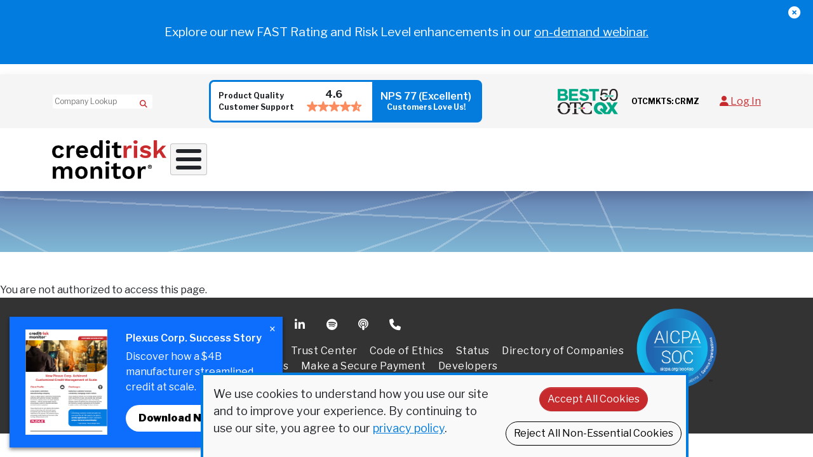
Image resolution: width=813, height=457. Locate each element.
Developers (468, 353)
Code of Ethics (407, 338)
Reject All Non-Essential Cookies (593, 433)
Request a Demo (725, 153)
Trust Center (324, 338)
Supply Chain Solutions (453, 153)
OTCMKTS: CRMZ (665, 101)
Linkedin (301, 312)
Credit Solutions (332, 153)
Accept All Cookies (594, 399)
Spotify (333, 312)
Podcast (364, 312)
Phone (396, 312)
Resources (562, 153)
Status (473, 338)
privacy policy (409, 428)
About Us (645, 153)
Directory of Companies (563, 338)
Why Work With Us (221, 153)
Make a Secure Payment (363, 353)
